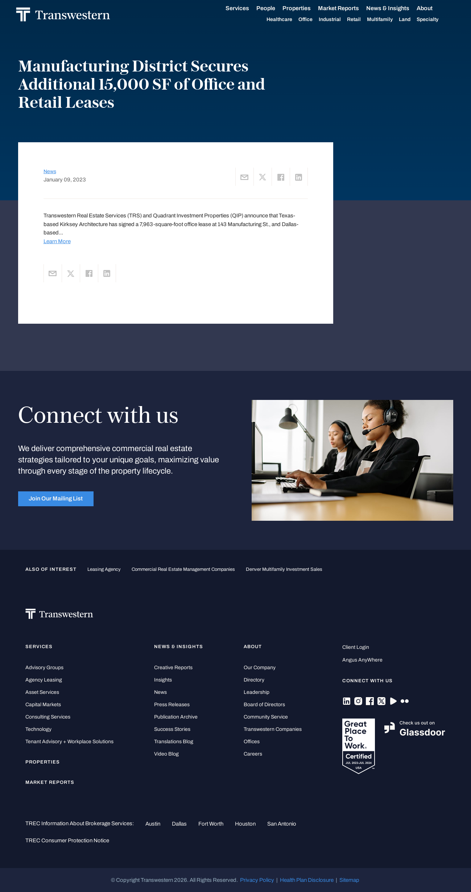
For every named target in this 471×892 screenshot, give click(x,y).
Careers (253, 754)
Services (246, 8)
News (50, 171)
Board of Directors (264, 704)
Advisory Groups (44, 667)
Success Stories (172, 729)
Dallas (179, 824)
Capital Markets (43, 704)
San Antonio (281, 824)
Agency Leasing (43, 680)
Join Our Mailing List (56, 498)
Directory (254, 680)
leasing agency (104, 569)
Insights (163, 680)
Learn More (57, 241)
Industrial (338, 19)
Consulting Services (47, 717)
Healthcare (288, 19)
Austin (152, 824)
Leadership (256, 692)
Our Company (260, 667)
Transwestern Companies (273, 729)
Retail (362, 19)
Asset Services (42, 692)
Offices (252, 741)
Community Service (266, 717)
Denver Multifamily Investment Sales (284, 569)
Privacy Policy (257, 880)
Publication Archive (176, 717)
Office (314, 19)
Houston (245, 824)
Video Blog (166, 754)
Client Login (355, 647)
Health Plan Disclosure (307, 880)
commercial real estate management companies (183, 569)
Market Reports (347, 8)
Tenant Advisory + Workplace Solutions (69, 741)
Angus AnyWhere (362, 660)
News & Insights (396, 8)
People (274, 8)
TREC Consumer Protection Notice (67, 840)
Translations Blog (173, 741)
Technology (38, 729)
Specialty (436, 19)
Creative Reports (173, 667)
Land (413, 19)
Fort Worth (210, 824)
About (433, 8)
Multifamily (388, 19)
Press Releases (172, 704)
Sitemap (349, 880)
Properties (305, 8)
